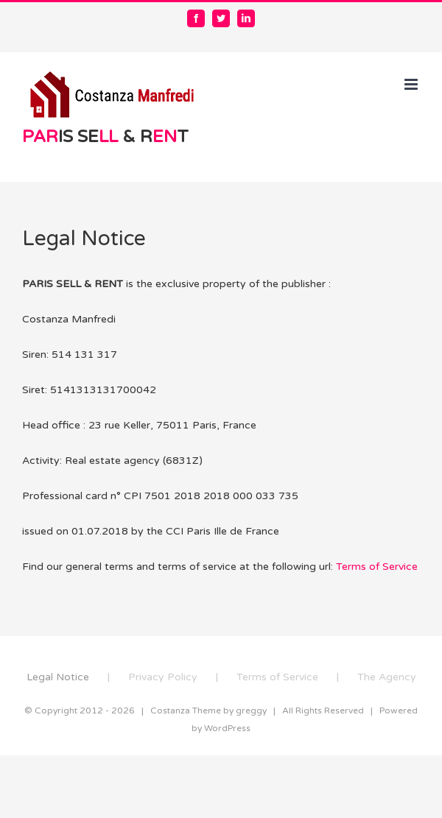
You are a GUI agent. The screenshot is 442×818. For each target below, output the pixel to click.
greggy (251, 710)
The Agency (386, 677)
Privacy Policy (162, 677)
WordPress (227, 728)
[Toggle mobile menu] (412, 84)
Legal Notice (58, 677)
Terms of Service (377, 566)
